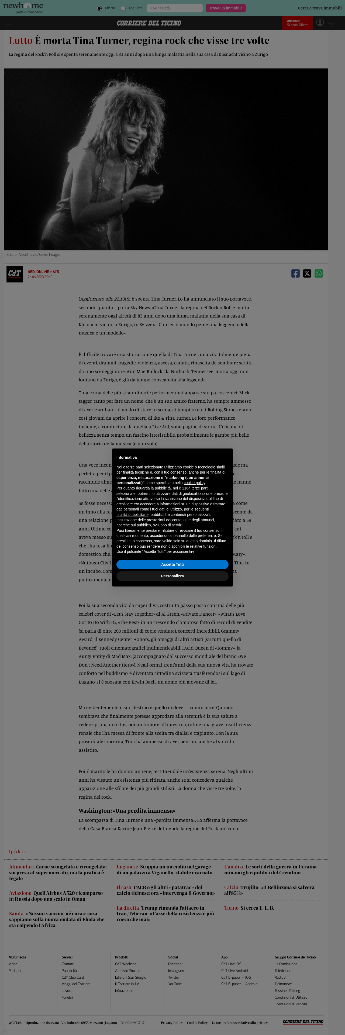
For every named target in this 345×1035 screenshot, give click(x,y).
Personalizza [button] (172, 576)
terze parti (200, 488)
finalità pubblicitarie (132, 514)
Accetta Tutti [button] (172, 564)
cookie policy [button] (194, 483)
